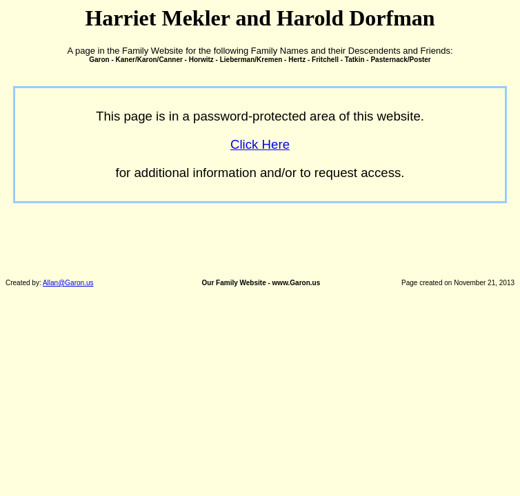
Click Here (260, 144)
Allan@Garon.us (68, 283)
